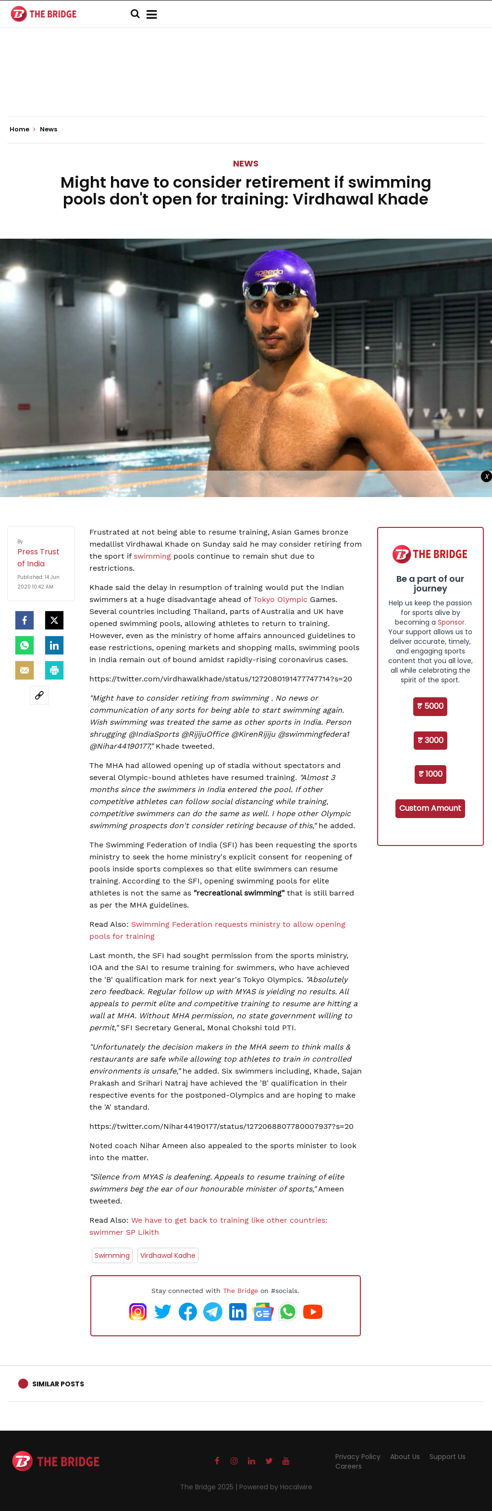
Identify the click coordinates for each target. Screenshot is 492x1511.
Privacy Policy (358, 1456)
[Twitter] (54, 620)
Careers (348, 1466)
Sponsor (451, 622)
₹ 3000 (430, 740)
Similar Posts (58, 1384)
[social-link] (39, 695)
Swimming (112, 1255)
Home (23, 129)
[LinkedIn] (54, 645)
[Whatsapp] (24, 645)
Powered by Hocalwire (275, 1487)
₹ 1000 (430, 774)
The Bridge (240, 1290)
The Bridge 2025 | (209, 1487)
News (245, 163)
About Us (405, 1456)
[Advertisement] (246, 87)
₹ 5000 (430, 706)
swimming (152, 556)
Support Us (448, 1456)
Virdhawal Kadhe (168, 1255)
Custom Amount (430, 808)
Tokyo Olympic (280, 599)
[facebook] (24, 620)
